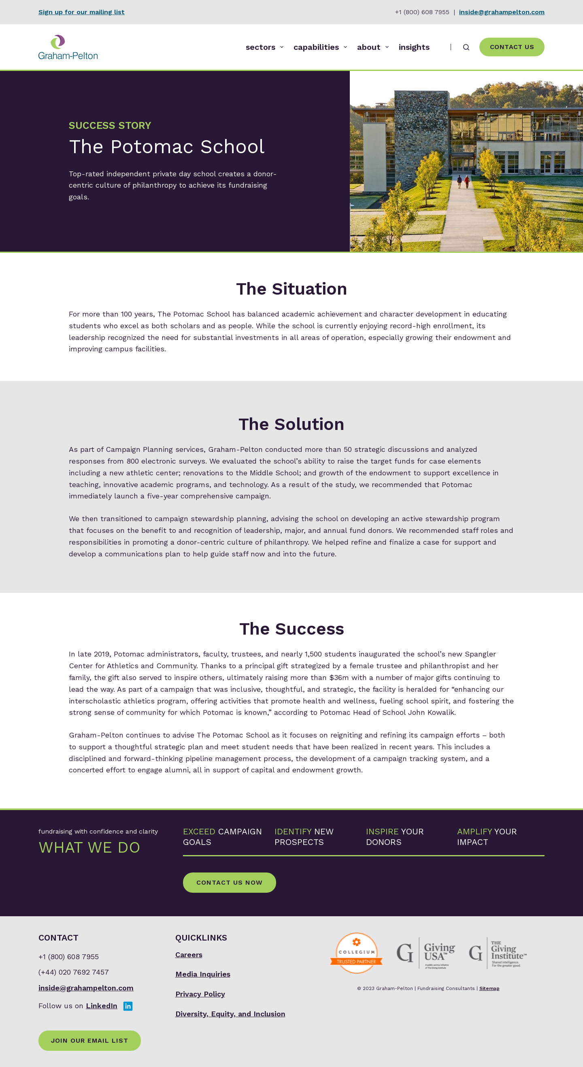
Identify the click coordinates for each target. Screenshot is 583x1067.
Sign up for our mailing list (81, 12)
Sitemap (489, 988)
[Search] (466, 47)
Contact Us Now (229, 882)
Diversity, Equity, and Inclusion (230, 1013)
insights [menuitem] (414, 47)
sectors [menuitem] (266, 47)
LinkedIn (101, 1005)
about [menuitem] (374, 47)
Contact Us (512, 47)
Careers (188, 954)
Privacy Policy (200, 994)
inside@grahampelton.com (502, 12)
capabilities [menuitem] (322, 47)
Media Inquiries (202, 974)
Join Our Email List (89, 1040)
